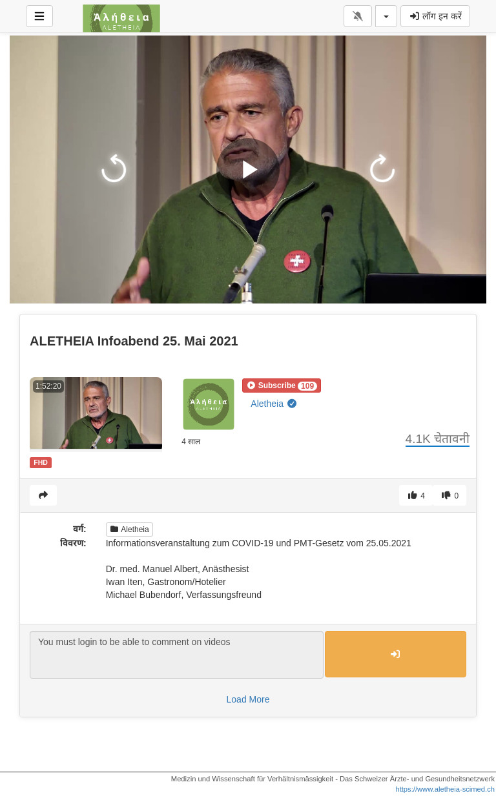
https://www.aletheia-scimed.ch (445, 789)
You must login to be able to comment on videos (177, 655)
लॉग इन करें (435, 16)
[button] (281, 385)
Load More (248, 699)
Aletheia (274, 403)
